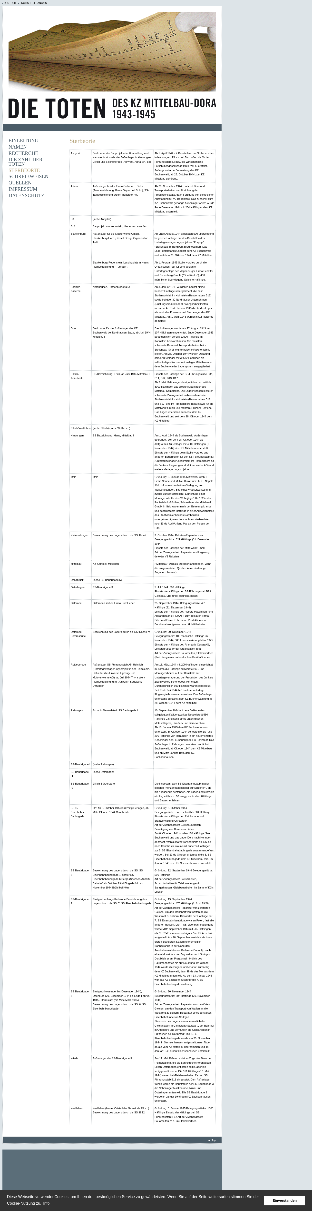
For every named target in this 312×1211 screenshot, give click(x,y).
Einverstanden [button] (285, 1200)
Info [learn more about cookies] (46, 1203)
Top (214, 1140)
